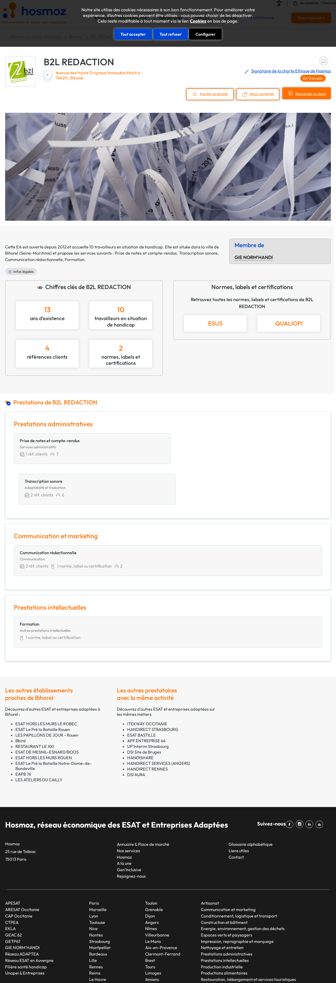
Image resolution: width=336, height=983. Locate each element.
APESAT (12, 863)
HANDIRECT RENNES (147, 729)
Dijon (150, 876)
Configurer (205, 33)
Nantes (96, 895)
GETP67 (13, 901)
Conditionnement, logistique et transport (239, 876)
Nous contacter (260, 93)
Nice (93, 889)
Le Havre (97, 939)
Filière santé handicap (26, 927)
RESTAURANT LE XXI (34, 706)
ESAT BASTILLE (141, 695)
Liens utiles (239, 810)
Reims (94, 933)
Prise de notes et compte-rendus (146, 252)
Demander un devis (309, 93)
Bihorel (11, 252)
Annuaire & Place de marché (143, 804)
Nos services (128, 810)
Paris (94, 863)
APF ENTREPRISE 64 (146, 700)
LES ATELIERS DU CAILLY (38, 740)
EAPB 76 (23, 734)
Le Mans (153, 901)
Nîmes (151, 889)
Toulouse (97, 882)
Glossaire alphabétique (251, 804)
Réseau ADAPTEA (22, 914)
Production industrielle (222, 927)
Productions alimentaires (224, 933)
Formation (75, 259)
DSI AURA (136, 734)
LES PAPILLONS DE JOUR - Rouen (46, 695)
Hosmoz (124, 817)
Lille (93, 920)
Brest (150, 920)
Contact (236, 817)
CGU (228, 970)
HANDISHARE (140, 717)
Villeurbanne (157, 895)
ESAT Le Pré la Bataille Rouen (42, 689)
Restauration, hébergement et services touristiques (248, 939)
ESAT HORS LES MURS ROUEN (43, 717)
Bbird (20, 700)
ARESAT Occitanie (22, 869)
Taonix (153, 970)
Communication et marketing (228, 869)
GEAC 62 (13, 895)
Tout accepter (133, 33)
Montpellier (100, 908)
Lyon (93, 876)
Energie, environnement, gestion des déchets (243, 889)
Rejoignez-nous (131, 836)
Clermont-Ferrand (162, 914)
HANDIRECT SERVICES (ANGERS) (158, 723)
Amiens (152, 939)
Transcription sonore (198, 252)
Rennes (96, 927)
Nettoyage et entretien (222, 908)
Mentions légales (204, 970)
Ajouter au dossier (211, 93)
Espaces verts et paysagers (226, 895)
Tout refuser (171, 33)
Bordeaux (98, 914)
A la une (124, 823)
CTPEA (11, 882)
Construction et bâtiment (224, 882)
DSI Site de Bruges (144, 712)
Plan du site (173, 970)
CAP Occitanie (18, 876)
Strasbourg (99, 901)
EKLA (10, 889)
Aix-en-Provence (161, 908)
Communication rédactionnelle (34, 259)
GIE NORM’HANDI (254, 257)
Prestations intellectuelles (225, 920)
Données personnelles (257, 970)
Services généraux (218, 946)
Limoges (153, 933)
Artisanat (210, 863)
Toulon (151, 863)
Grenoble (154, 869)
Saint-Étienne (102, 946)
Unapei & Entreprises (24, 933)
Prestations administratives (226, 914)
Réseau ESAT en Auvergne (29, 920)
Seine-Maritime (35, 252)
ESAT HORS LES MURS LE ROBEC (46, 684)
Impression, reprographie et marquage (237, 901)
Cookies (198, 21)
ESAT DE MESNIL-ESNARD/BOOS (47, 712)
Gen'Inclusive (129, 829)
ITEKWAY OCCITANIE (147, 684)
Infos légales (23, 271)
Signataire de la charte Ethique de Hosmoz (291, 70)
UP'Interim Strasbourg (148, 706)
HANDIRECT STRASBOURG (152, 689)
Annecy (152, 946)
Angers (152, 882)
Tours (150, 927)
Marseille (98, 869)
